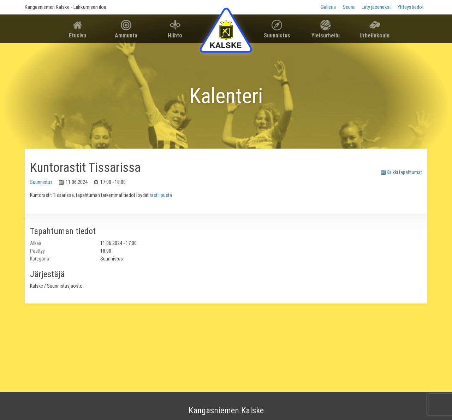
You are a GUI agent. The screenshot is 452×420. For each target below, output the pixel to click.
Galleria (328, 7)
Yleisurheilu (325, 35)
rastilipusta (161, 195)
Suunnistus (277, 35)
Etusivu (77, 35)
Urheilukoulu (374, 35)
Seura (349, 7)
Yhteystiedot (411, 7)
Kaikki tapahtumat (401, 172)
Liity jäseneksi (376, 7)
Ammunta (126, 35)
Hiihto (175, 35)
